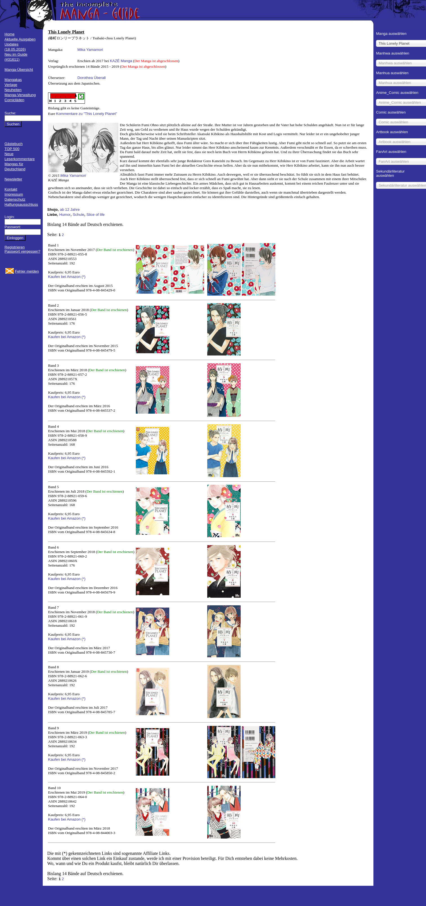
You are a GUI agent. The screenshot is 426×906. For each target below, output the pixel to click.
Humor (65, 214)
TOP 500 (11, 149)
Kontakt (10, 189)
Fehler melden (27, 271)
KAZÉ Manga (121, 61)
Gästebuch (13, 144)
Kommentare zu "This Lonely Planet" (86, 114)
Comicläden (14, 100)
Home (9, 34)
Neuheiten (13, 90)
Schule (78, 214)
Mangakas (13, 80)
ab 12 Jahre (70, 209)
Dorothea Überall (91, 78)
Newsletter (13, 179)
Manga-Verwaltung (20, 95)
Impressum (13, 194)
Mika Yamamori (90, 49)
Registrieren (14, 247)
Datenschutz (14, 199)
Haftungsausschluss (21, 204)
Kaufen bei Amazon (64, 277)
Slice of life (96, 214)
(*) (83, 277)
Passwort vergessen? (22, 251)
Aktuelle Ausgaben (19, 39)
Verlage (10, 85)
